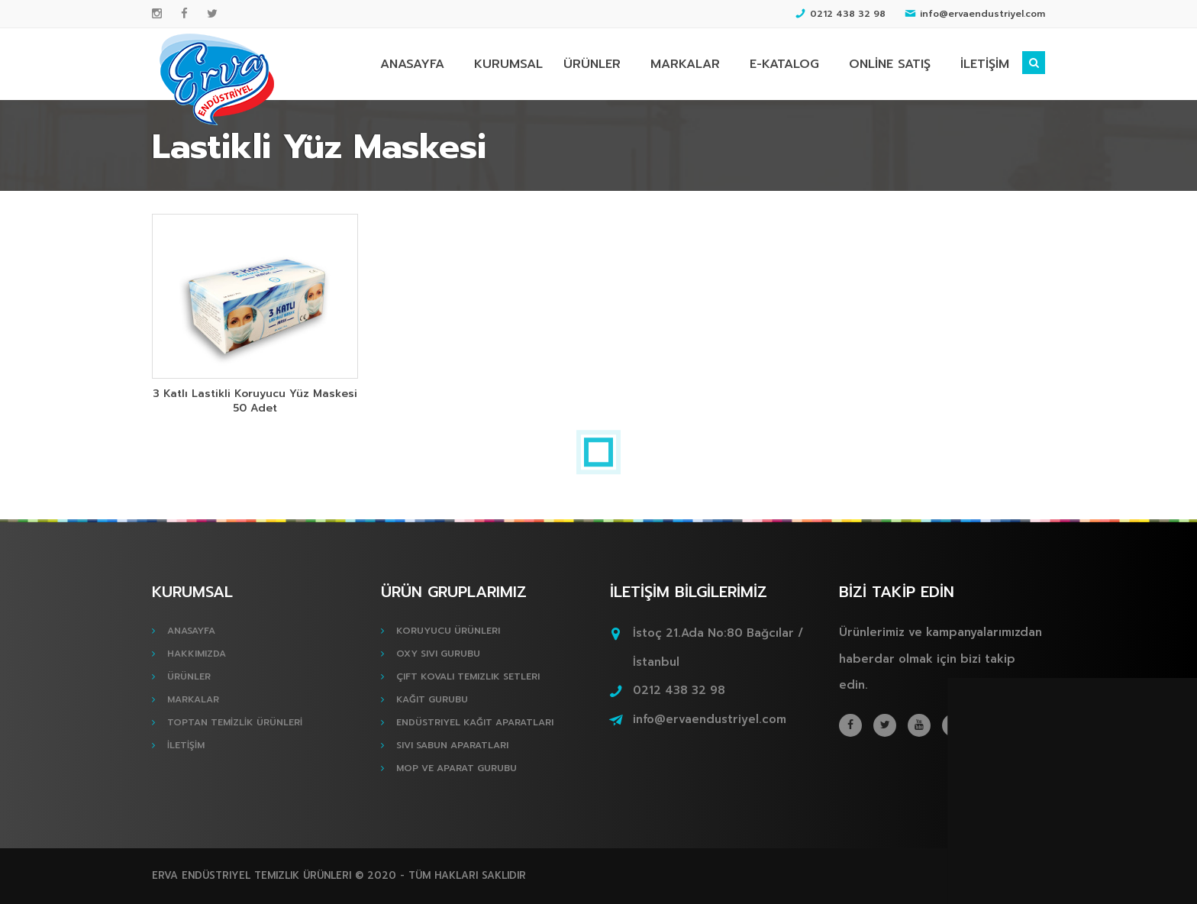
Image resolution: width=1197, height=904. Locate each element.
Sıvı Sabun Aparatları (452, 745)
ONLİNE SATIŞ (890, 64)
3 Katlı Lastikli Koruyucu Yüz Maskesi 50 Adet (255, 400)
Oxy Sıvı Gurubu (438, 653)
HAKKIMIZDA (196, 653)
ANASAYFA (412, 64)
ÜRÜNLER (592, 64)
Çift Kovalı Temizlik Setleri (468, 676)
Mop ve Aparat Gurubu (456, 768)
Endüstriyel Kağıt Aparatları (474, 722)
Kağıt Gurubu (432, 699)
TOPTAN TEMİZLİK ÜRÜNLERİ (234, 722)
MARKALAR (685, 64)
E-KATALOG (784, 64)
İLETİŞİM (984, 64)
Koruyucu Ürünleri (448, 631)
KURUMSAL (508, 64)
